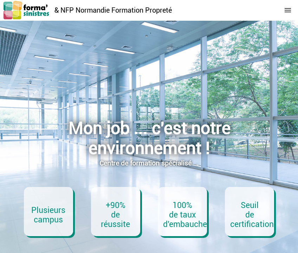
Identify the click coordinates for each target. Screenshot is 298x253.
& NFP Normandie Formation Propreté (113, 10)
